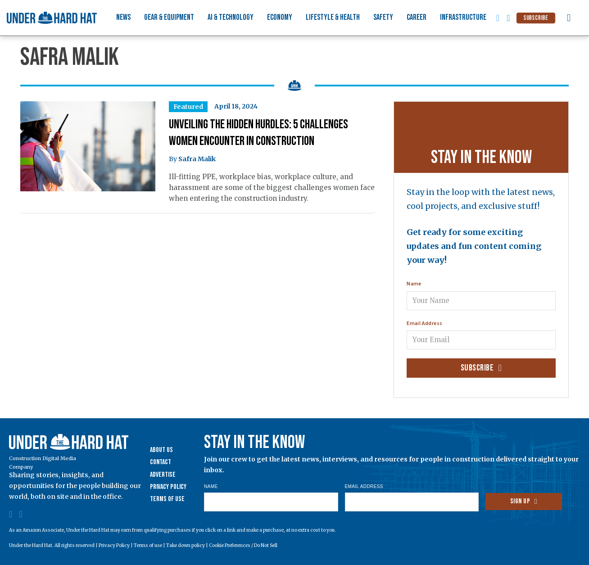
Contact (160, 462)
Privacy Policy (168, 487)
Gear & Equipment (169, 17)
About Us (161, 450)
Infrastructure (463, 17)
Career (416, 17)
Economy (279, 17)
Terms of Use (167, 499)
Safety (383, 17)
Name (414, 284)
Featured (188, 107)
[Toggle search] (568, 18)
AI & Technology (231, 17)
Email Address (424, 323)
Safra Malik (197, 159)
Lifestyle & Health (333, 17)
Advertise (163, 474)
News (123, 17)
